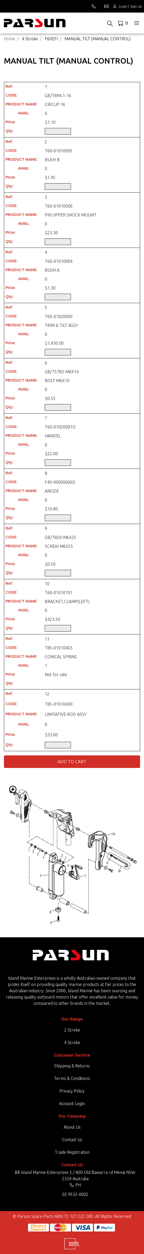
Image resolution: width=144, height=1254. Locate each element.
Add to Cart (72, 761)
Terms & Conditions (72, 1078)
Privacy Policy (72, 1091)
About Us (72, 1127)
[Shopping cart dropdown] (123, 23)
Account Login (72, 1103)
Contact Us (72, 1139)
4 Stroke (72, 1042)
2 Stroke (72, 1030)
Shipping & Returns (72, 1065)
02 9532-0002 (75, 1194)
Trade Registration (72, 1152)
